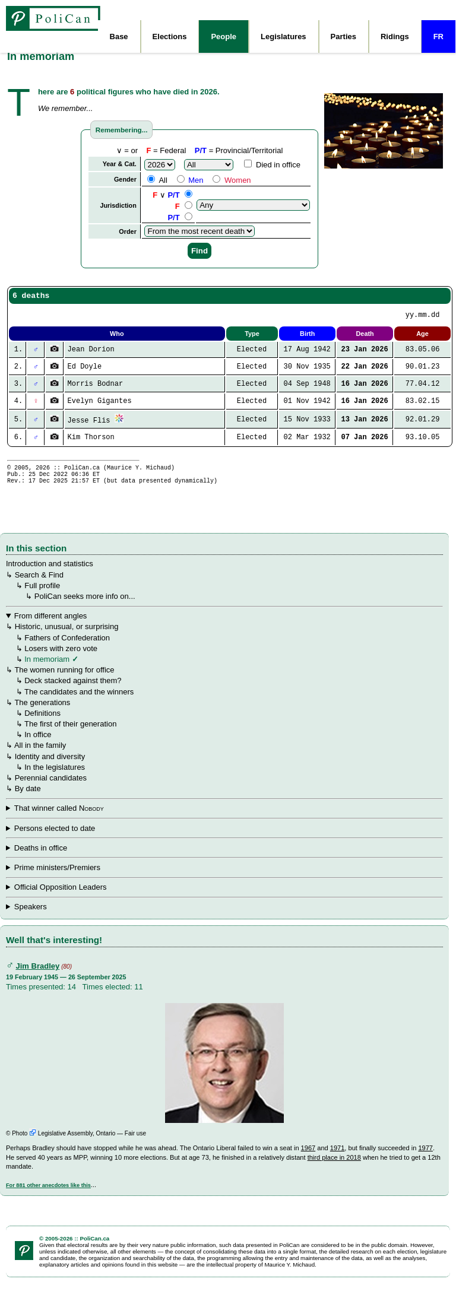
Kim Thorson (91, 444)
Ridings (395, 36)
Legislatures (283, 36)
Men (190, 180)
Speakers (30, 918)
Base (119, 36)
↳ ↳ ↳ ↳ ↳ (224, 860)
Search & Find (39, 586)
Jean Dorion (91, 353)
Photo (24, 1145)
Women (232, 180)
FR (438, 36)
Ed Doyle (85, 371)
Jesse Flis (89, 426)
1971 (337, 1159)
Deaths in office (40, 859)
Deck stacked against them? (72, 692)
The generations (42, 714)
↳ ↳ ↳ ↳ (224, 820)
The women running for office (64, 681)
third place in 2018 (334, 1169)
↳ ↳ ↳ (224, 879)
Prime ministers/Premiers (57, 879)
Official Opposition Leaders (60, 898)
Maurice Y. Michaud (139, 475)
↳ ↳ (224, 899)
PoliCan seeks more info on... (84, 608)
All (157, 180)
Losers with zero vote (60, 660)
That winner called (59, 819)
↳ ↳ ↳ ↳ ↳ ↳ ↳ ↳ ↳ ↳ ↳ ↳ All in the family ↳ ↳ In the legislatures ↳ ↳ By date (224, 714)
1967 (308, 1159)
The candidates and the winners (79, 703)
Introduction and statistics (49, 575)
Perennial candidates (51, 789)
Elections (170, 36)
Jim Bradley (38, 977)
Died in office (272, 164)
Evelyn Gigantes (100, 407)
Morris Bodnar (96, 389)
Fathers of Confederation (67, 649)
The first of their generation (70, 735)
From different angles (50, 627)
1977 (425, 1159)
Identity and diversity (50, 768)
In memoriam (46, 671)
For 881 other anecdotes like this (48, 1197)
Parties (343, 36)
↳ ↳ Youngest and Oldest (224, 918)
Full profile (42, 597)
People (223, 36)
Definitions (42, 725)
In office (37, 746)
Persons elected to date (55, 840)
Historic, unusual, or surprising (67, 638)
